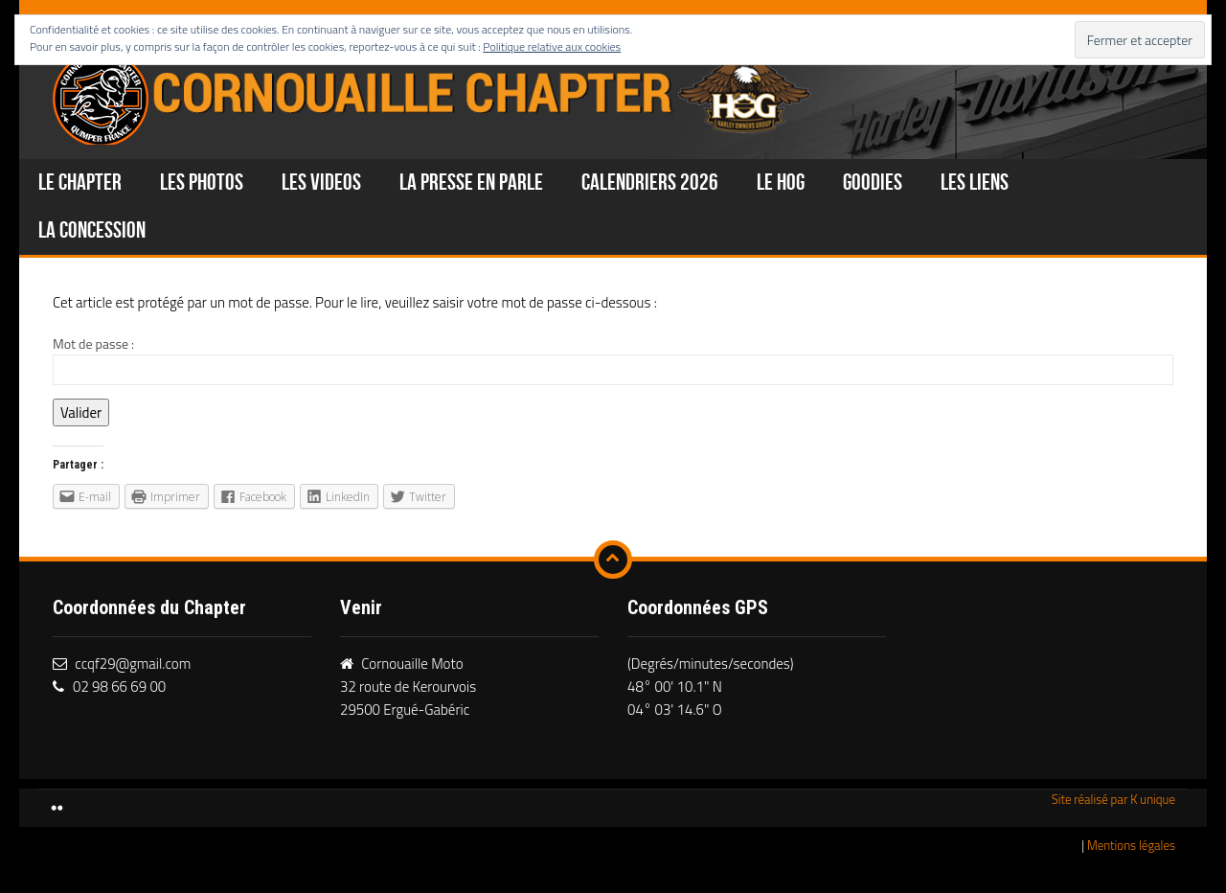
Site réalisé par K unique (1113, 799)
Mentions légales (1131, 845)
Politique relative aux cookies (552, 46)
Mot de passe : (613, 359)
